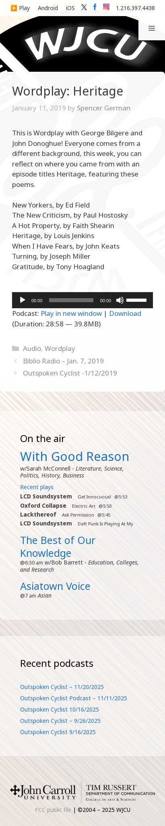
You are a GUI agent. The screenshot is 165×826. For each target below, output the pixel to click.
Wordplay (60, 348)
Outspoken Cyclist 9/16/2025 (58, 732)
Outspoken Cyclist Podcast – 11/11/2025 (73, 698)
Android (48, 8)
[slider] (71, 300)
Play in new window (71, 313)
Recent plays (37, 487)
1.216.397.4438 (135, 8)
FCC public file (53, 810)
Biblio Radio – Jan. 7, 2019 (63, 360)
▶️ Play (20, 8)
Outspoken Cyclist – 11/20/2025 (62, 687)
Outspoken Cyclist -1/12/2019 (70, 373)
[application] (82, 300)
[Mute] (120, 300)
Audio (32, 348)
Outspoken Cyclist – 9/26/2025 (60, 720)
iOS (70, 8)
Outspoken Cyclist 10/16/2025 (59, 709)
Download (125, 313)
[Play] (23, 300)
